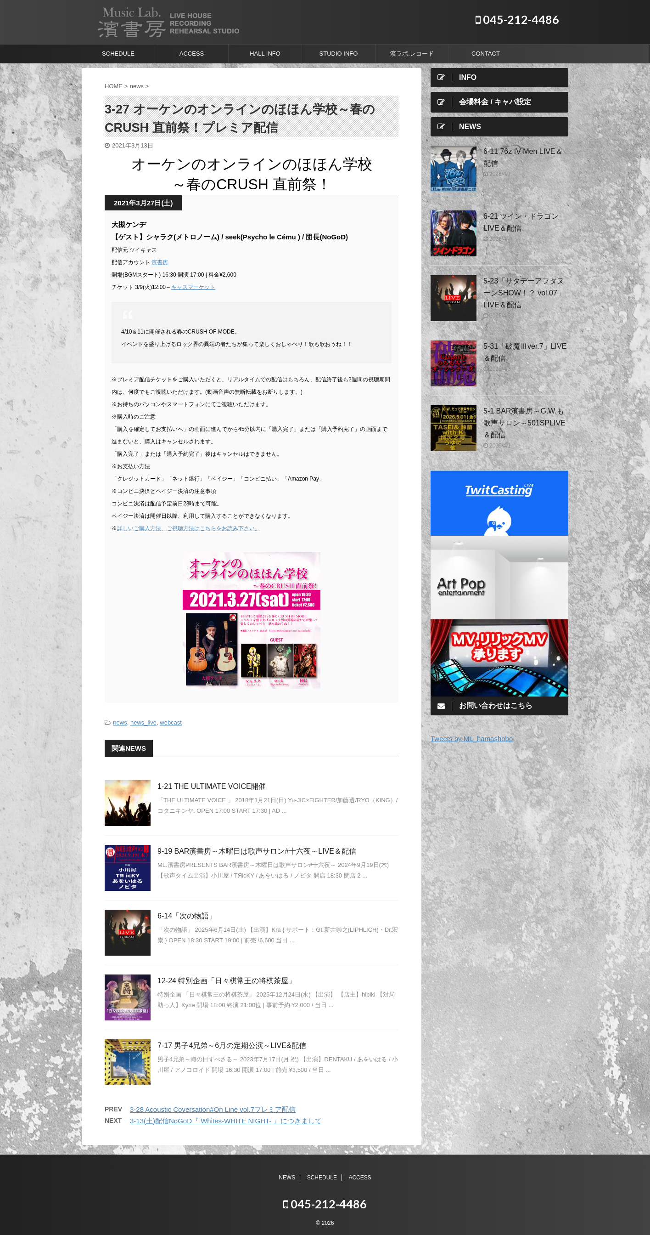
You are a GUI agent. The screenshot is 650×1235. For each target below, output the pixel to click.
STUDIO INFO (338, 53)
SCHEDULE (118, 53)
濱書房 (159, 262)
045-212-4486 (517, 19)
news (120, 722)
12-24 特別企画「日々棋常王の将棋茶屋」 (226, 981)
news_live (143, 722)
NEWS (287, 1177)
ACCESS (191, 53)
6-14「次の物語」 (186, 916)
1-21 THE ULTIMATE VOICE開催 (211, 786)
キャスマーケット (193, 287)
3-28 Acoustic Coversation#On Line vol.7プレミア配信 (213, 1109)
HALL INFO (265, 53)
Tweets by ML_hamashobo (472, 738)
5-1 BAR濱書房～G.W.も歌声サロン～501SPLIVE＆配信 (524, 423)
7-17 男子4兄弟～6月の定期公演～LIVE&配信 (231, 1045)
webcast (171, 722)
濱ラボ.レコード (412, 53)
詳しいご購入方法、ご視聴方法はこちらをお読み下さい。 (188, 528)
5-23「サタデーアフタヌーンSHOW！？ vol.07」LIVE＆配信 (524, 293)
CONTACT (485, 53)
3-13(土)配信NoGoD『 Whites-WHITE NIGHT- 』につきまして (226, 1121)
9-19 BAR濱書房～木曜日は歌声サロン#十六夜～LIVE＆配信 (256, 851)
